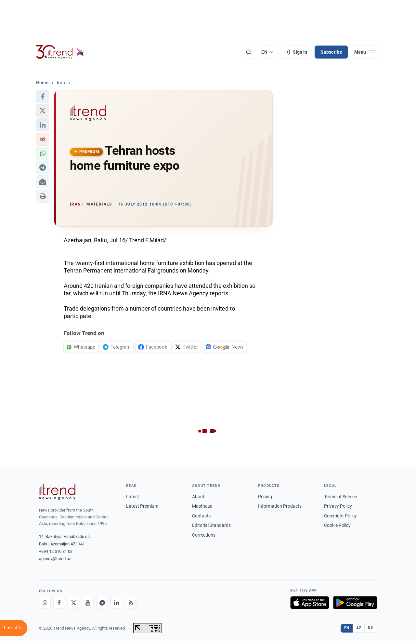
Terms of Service (340, 496)
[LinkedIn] (116, 602)
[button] (42, 96)
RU (370, 628)
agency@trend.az (55, 558)
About (198, 496)
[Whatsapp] (45, 602)
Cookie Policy (337, 525)
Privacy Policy (338, 506)
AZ (358, 628)
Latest (132, 496)
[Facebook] (59, 602)
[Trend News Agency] (57, 492)
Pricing (265, 496)
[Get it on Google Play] (355, 602)
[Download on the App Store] (309, 602)
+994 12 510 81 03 (55, 551)
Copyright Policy (340, 515)
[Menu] (365, 52)
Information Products (280, 506)
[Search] (248, 52)
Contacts (201, 515)
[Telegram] (102, 602)
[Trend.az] (60, 52)
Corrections (203, 535)
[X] (73, 602)
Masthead (202, 506)
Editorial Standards (211, 525)
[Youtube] (88, 602)
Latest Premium (142, 506)
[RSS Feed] (130, 602)
